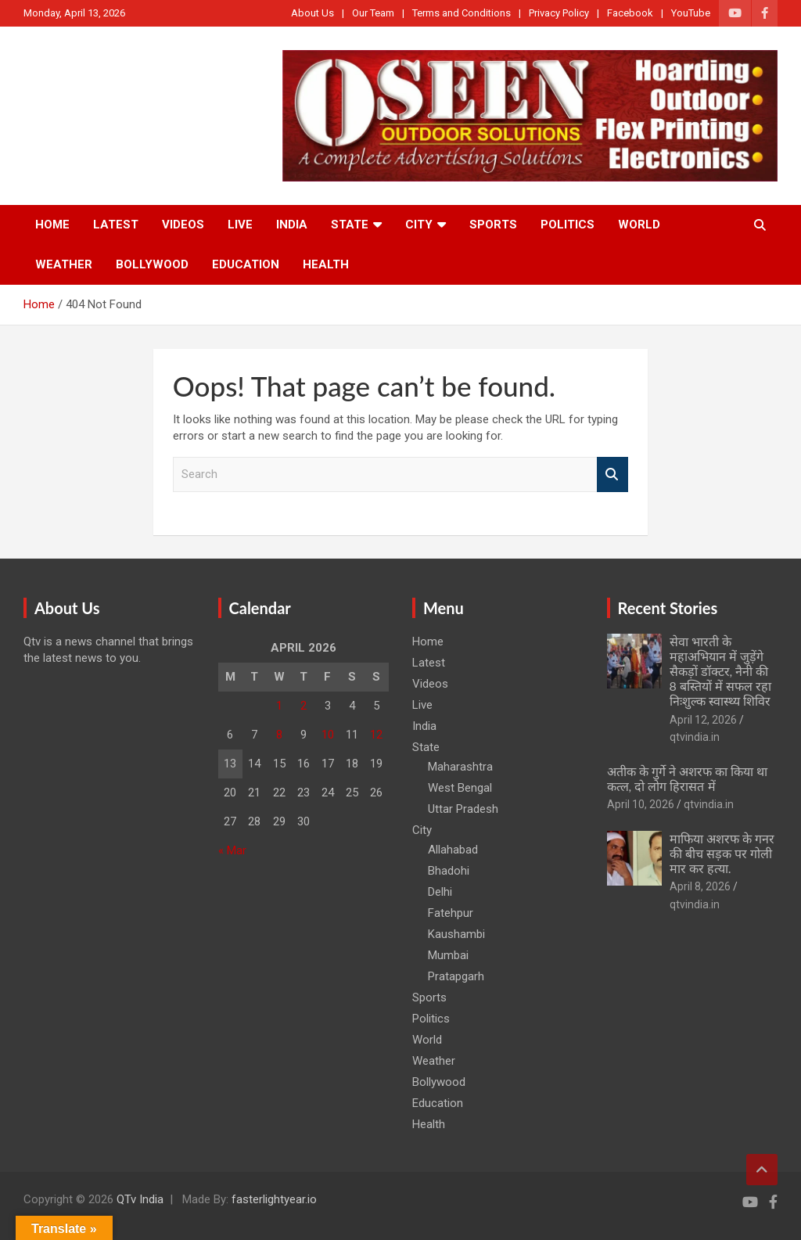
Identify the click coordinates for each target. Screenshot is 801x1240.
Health (326, 264)
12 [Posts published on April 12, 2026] (376, 735)
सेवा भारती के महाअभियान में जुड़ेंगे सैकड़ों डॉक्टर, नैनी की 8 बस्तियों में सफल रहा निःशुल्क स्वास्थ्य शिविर (721, 671)
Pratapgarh (456, 976)
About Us (312, 13)
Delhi (440, 892)
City (419, 224)
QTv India (140, 1199)
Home (52, 224)
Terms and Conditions (461, 13)
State (349, 224)
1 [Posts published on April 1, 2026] (279, 706)
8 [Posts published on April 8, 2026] (279, 735)
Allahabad (453, 850)
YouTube (690, 13)
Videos (183, 224)
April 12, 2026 (703, 719)
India (291, 224)
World (639, 224)
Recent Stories (668, 607)
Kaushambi (456, 934)
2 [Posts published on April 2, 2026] (303, 706)
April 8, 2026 (700, 886)
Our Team (373, 13)
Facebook (630, 13)
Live (240, 224)
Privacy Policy (559, 13)
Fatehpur (450, 913)
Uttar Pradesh (463, 809)
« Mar (232, 850)
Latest (115, 224)
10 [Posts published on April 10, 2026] (327, 735)
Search (612, 474)
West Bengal (460, 788)
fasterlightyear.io (274, 1199)
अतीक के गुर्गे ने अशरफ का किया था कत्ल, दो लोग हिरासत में (687, 778)
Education (245, 264)
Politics (567, 224)
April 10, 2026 (640, 804)
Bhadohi (448, 871)
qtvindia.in (695, 737)
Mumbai (448, 955)
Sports (493, 224)
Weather (63, 264)
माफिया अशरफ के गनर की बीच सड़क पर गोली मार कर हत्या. (722, 853)
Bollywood (152, 264)
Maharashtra (460, 767)
